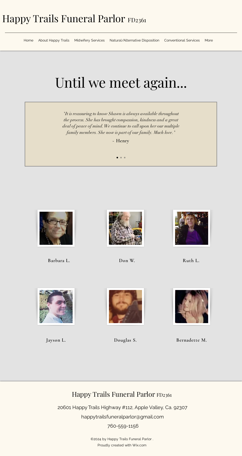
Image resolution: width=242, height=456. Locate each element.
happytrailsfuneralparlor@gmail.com (122, 417)
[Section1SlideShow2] (121, 157)
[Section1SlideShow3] (124, 157)
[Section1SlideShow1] (117, 157)
